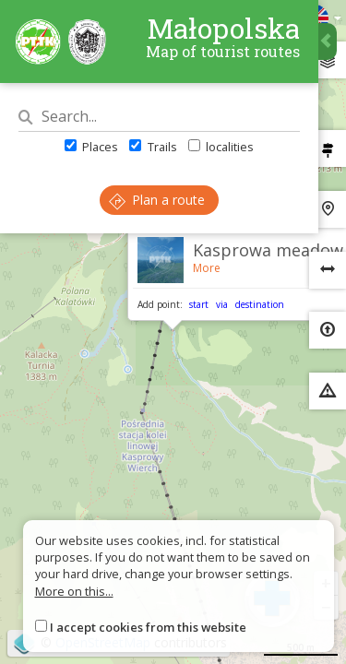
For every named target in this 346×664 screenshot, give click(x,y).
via (222, 304)
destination (259, 304)
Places (91, 146)
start (199, 304)
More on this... (74, 591)
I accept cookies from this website (148, 627)
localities (221, 146)
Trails (152, 146)
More (207, 268)
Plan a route (157, 199)
